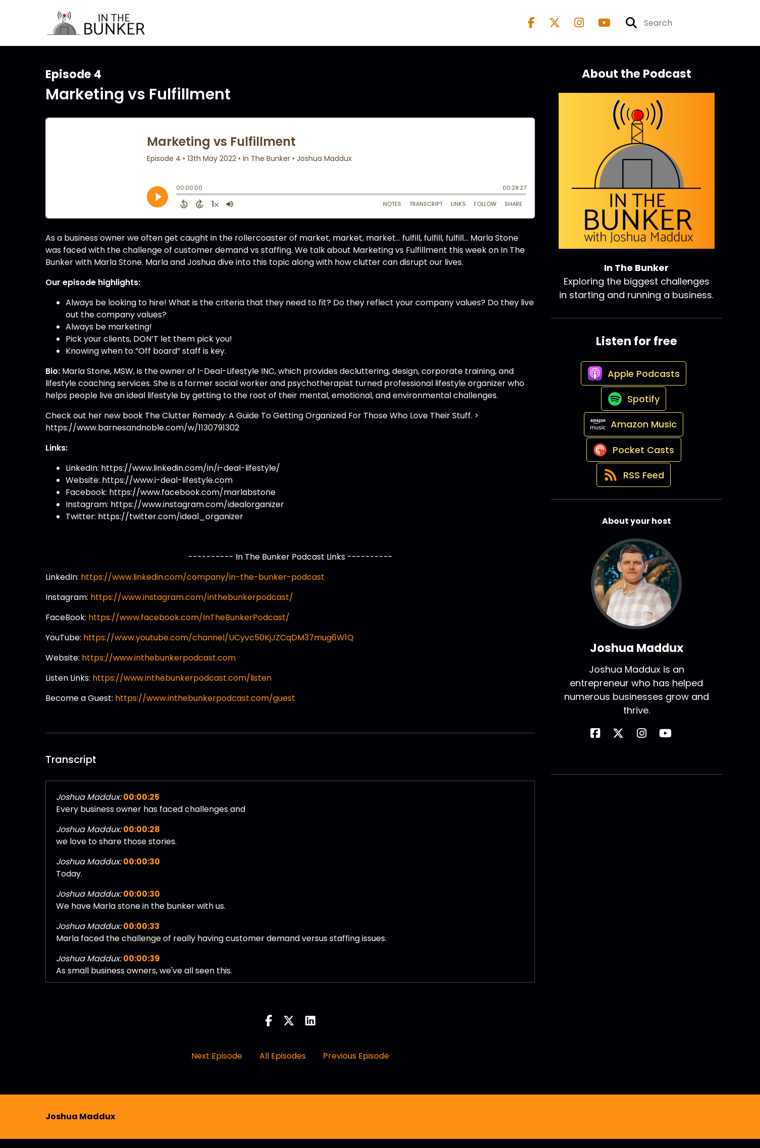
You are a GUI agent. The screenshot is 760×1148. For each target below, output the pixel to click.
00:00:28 (141, 838)
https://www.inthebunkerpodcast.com (159, 667)
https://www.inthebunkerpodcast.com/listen (182, 687)
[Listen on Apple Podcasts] (631, 392)
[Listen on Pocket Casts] (631, 501)
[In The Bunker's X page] (548, 27)
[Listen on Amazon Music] (631, 465)
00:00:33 (141, 935)
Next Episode (216, 1065)
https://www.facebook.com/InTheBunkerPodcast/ (189, 626)
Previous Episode (356, 1065)
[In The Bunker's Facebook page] (531, 27)
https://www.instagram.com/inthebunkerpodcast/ (191, 606)
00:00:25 (141, 806)
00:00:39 (141, 967)
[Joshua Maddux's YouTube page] (654, 796)
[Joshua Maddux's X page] (629, 796)
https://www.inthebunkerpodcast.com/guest (205, 707)
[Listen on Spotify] (631, 429)
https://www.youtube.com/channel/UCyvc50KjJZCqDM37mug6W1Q (218, 646)
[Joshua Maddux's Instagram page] (641, 796)
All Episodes (282, 1065)
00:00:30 (141, 871)
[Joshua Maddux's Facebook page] (617, 796)
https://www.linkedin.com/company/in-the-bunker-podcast (202, 586)
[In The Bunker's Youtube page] (598, 27)
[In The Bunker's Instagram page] (573, 27)
